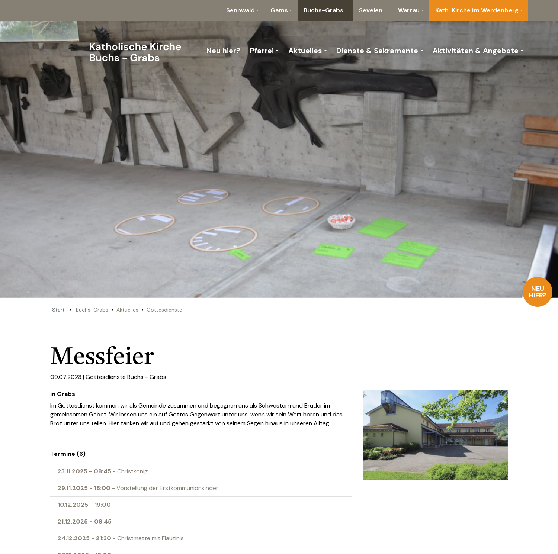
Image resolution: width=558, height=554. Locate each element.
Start (58, 309)
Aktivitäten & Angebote (476, 50)
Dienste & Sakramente (377, 50)
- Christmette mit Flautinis (121, 538)
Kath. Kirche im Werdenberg (477, 10)
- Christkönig (103, 471)
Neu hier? (538, 292)
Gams (279, 10)
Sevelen (370, 10)
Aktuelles (305, 50)
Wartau (409, 10)
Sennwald (240, 10)
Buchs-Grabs (323, 10)
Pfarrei (262, 50)
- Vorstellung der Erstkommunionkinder (138, 488)
